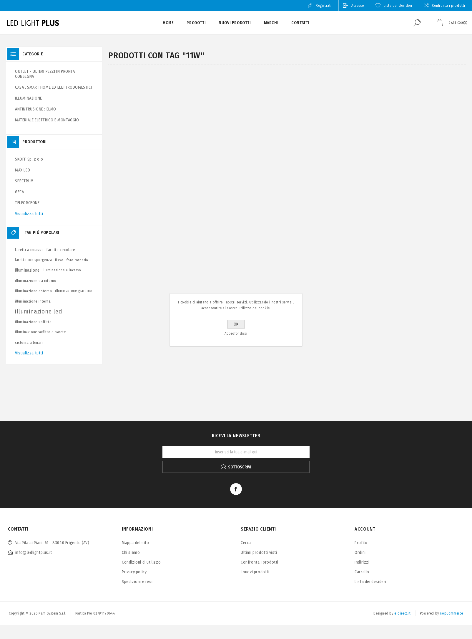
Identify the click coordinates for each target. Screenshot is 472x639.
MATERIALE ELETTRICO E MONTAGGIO (47, 120)
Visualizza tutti (29, 213)
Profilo (361, 542)
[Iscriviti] (236, 452)
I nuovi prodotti (255, 571)
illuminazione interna (33, 301)
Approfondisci (236, 333)
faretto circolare (60, 249)
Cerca (246, 542)
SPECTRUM (24, 181)
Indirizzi (362, 562)
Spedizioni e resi (137, 581)
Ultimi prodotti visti (259, 552)
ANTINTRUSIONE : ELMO (35, 109)
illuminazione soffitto (33, 322)
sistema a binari (29, 342)
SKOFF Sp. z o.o (29, 159)
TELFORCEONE (27, 202)
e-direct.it (402, 613)
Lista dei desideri (370, 581)
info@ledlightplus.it (33, 552)
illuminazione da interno (35, 280)
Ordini (360, 552)
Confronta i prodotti (448, 6)
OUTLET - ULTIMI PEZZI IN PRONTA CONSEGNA (45, 74)
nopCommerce (451, 613)
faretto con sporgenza (33, 260)
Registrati (324, 6)
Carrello (362, 571)
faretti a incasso (29, 249)
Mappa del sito (135, 542)
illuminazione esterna (33, 291)
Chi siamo (131, 552)
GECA (19, 191)
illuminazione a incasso (62, 270)
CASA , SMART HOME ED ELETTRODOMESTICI (53, 87)
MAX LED (22, 170)
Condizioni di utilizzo (141, 562)
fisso (59, 260)
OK (236, 324)
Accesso (357, 6)
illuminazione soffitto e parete (40, 332)
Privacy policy (134, 571)
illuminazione (27, 270)
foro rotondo (77, 260)
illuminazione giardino (73, 291)
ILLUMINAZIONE (28, 98)
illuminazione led (38, 311)
